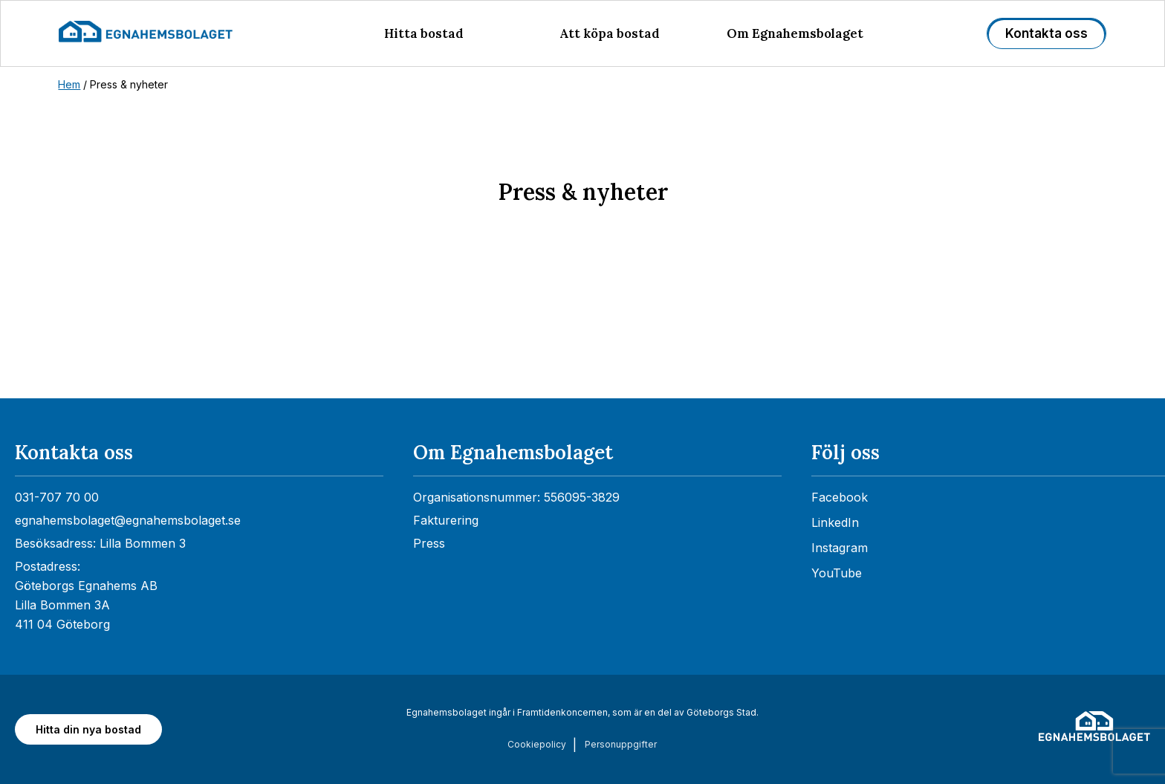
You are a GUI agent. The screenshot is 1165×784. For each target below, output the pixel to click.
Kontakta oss (1046, 33)
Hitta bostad (424, 33)
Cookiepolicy (536, 744)
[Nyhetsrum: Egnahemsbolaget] (582, 336)
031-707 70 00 (57, 497)
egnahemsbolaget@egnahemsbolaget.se (128, 520)
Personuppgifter (621, 744)
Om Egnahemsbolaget (795, 33)
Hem (69, 84)
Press (429, 543)
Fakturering (445, 520)
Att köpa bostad (609, 33)
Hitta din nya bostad (88, 729)
